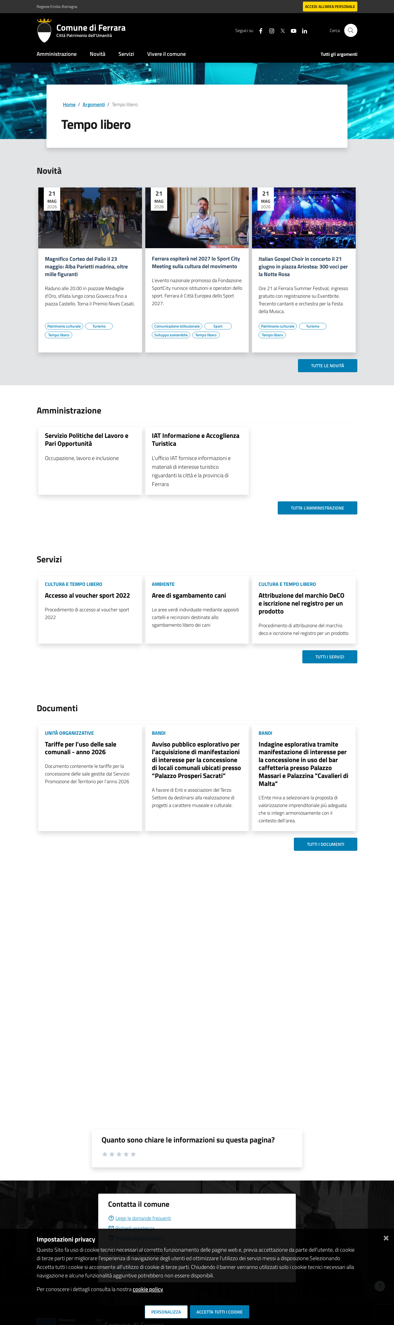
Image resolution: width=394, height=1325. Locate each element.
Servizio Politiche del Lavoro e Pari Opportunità (86, 439)
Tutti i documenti (325, 844)
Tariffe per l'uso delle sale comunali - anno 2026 (80, 748)
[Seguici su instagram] (269, 30)
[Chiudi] (386, 1237)
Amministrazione (57, 54)
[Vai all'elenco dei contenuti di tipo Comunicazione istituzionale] (177, 326)
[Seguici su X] (280, 30)
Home (69, 104)
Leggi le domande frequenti (139, 1218)
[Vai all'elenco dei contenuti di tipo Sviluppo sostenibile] (171, 335)
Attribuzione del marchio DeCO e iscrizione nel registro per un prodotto (301, 603)
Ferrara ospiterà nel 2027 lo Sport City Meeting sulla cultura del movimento (196, 262)
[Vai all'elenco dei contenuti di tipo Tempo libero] (58, 335)
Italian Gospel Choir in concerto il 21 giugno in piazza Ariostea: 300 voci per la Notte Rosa (303, 266)
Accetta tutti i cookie (219, 1312)
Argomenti (94, 104)
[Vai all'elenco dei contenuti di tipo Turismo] (99, 326)
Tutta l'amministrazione (317, 508)
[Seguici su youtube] (291, 30)
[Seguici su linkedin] (302, 30)
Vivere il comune (166, 54)
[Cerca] (350, 30)
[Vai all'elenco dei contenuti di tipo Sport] (218, 326)
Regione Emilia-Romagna (57, 6)
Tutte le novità (327, 365)
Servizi (126, 54)
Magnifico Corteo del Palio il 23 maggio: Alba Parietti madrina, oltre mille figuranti (86, 266)
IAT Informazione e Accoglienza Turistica (195, 439)
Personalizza (166, 1312)
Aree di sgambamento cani (189, 595)
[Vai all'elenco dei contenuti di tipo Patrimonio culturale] (64, 326)
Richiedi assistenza (131, 1228)
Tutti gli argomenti (339, 54)
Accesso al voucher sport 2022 (87, 595)
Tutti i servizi (329, 656)
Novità (97, 54)
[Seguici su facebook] (258, 30)
